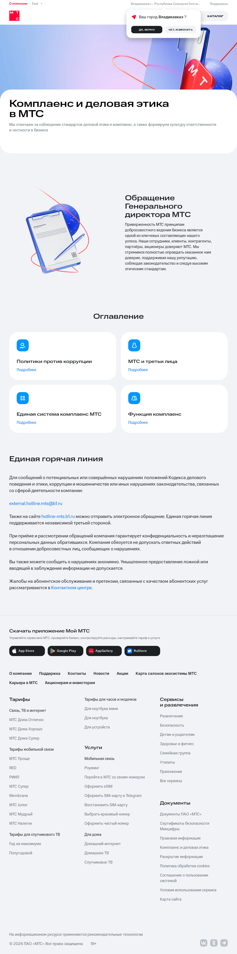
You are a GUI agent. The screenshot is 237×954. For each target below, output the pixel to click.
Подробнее (26, 370)
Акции (122, 673)
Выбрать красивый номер (107, 814)
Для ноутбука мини (101, 709)
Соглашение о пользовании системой (184, 878)
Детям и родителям (177, 734)
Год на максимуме (25, 844)
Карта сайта (170, 899)
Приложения (171, 771)
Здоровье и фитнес (177, 744)
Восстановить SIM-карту (106, 805)
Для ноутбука (96, 718)
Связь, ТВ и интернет (27, 710)
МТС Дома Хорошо (25, 729)
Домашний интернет (102, 844)
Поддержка (49, 673)
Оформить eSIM (98, 786)
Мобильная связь (99, 759)
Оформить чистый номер (106, 823)
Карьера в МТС (23, 683)
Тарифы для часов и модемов (110, 699)
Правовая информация (180, 838)
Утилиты (167, 762)
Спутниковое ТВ (98, 862)
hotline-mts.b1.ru (58, 516)
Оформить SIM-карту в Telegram (113, 796)
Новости (101, 673)
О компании (18, 3)
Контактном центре (71, 588)
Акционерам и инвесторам (70, 683)
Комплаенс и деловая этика (184, 847)
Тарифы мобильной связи (31, 749)
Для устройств (97, 727)
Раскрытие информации (181, 857)
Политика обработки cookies (185, 866)
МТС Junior (18, 805)
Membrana (18, 796)
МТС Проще (19, 759)
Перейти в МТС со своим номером (114, 777)
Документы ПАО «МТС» (181, 814)
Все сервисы (171, 781)
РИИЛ (14, 777)
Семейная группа (175, 753)
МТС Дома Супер (24, 738)
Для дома (92, 834)
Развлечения (171, 716)
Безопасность (172, 725)
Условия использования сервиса (188, 890)
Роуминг (91, 768)
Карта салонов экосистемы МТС (166, 673)
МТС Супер (19, 786)
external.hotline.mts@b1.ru (35, 503)
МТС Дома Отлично (26, 720)
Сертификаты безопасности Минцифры (184, 826)
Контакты (77, 673)
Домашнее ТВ (96, 853)
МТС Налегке (20, 823)
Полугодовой (20, 853)
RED (12, 768)
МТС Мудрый (20, 814)
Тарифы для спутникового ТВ (34, 834)
